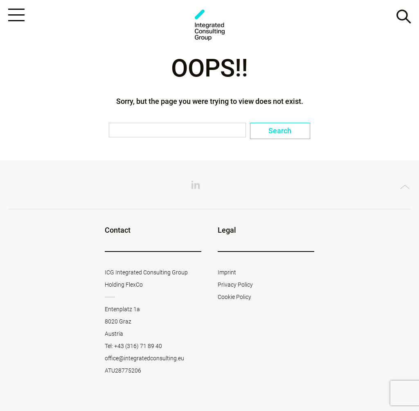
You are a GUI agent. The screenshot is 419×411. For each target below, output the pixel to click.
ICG (209, 25)
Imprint (227, 272)
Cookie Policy (234, 297)
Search (279, 130)
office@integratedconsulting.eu (144, 358)
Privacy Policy (235, 284)
